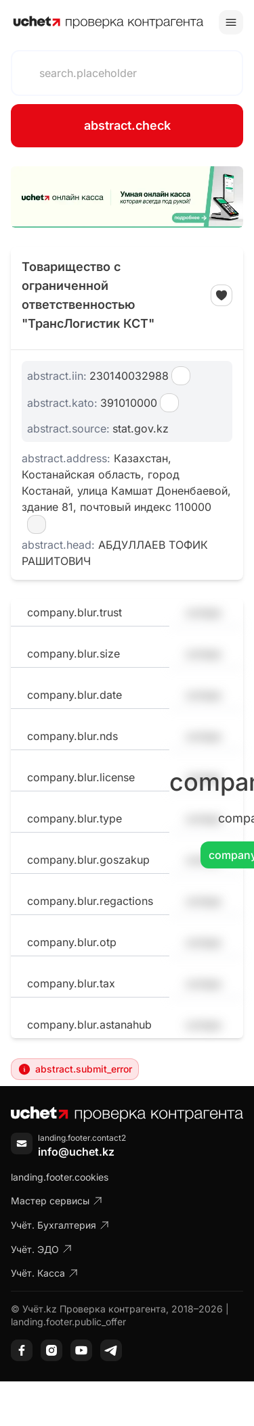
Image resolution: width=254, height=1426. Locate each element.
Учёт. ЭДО (41, 1249)
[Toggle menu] (231, 22)
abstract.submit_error (75, 1069)
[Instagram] (51, 1350)
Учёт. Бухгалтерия (60, 1225)
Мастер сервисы (57, 1200)
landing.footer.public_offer (68, 1321)
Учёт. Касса (45, 1273)
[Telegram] (111, 1350)
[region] (127, 197)
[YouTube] (81, 1350)
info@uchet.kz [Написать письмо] (76, 1151)
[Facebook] (22, 1350)
